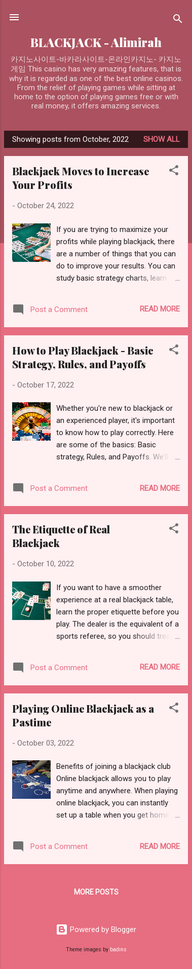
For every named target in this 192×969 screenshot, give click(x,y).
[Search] (178, 20)
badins (118, 949)
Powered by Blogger (96, 929)
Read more (160, 309)
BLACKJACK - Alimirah (96, 42)
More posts (96, 892)
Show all (161, 139)
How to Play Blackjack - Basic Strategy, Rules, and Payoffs (82, 357)
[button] (174, 172)
